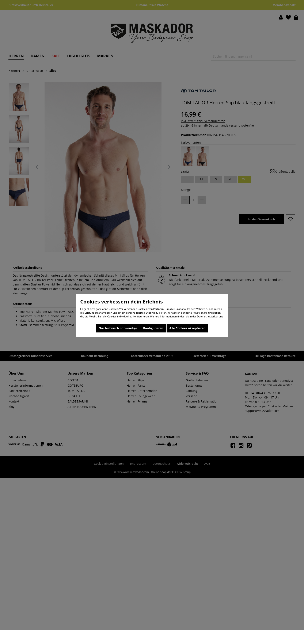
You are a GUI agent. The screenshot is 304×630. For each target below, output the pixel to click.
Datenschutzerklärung (210, 316)
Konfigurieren (153, 328)
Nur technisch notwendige (118, 328)
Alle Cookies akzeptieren (187, 328)
